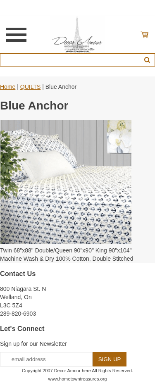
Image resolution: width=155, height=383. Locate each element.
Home (7, 86)
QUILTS (30, 86)
